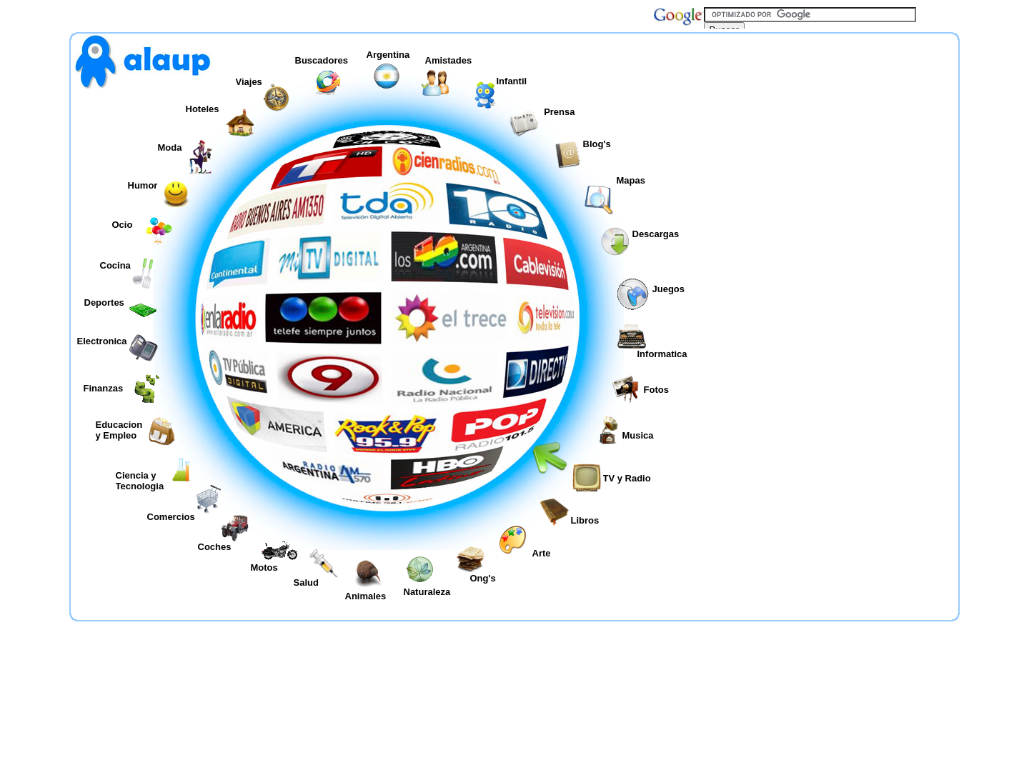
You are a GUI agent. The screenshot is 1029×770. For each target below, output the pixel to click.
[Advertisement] (830, 210)
